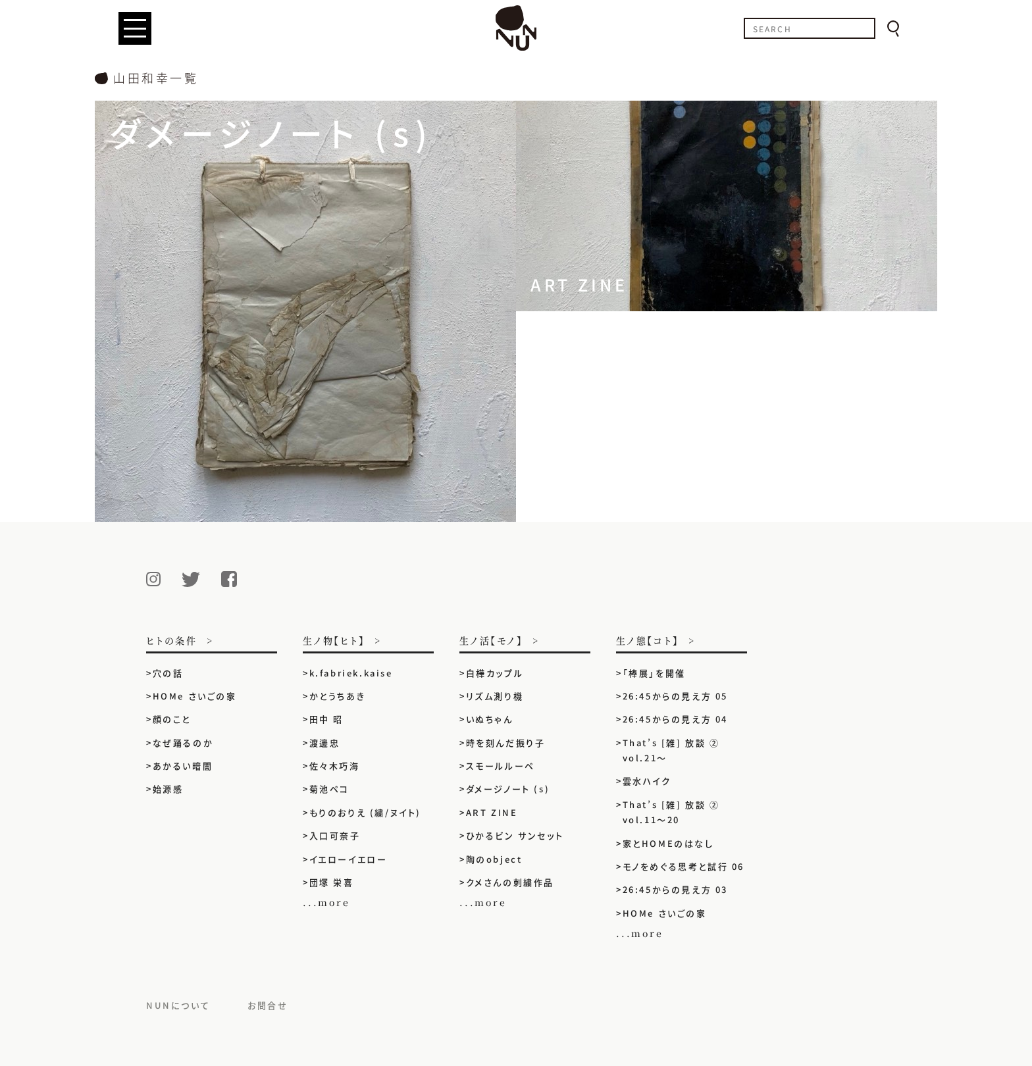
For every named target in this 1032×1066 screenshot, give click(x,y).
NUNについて (178, 1005)
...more (326, 902)
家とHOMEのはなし (668, 843)
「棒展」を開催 (654, 673)
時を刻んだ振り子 (506, 742)
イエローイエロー (348, 859)
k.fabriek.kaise (351, 673)
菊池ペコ (329, 788)
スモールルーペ (500, 765)
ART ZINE (492, 812)
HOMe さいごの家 (195, 696)
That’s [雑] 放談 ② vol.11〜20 (671, 812)
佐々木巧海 (334, 765)
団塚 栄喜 (331, 882)
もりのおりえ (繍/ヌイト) (365, 812)
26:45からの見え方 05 (675, 696)
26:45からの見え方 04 (675, 719)
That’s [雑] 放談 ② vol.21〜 (671, 750)
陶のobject (494, 859)
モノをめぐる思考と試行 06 (683, 866)
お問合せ (267, 1005)
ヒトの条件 (171, 641)
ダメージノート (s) (508, 788)
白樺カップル (495, 673)
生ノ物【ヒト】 (334, 641)
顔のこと (172, 719)
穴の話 (168, 673)
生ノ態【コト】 (647, 641)
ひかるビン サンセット (515, 835)
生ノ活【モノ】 (491, 641)
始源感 (168, 788)
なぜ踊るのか (183, 742)
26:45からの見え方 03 (675, 889)
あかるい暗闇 (183, 765)
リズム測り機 (495, 696)
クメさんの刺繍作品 (515, 882)
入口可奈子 (335, 835)
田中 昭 (326, 719)
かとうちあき (337, 696)
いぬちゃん (489, 719)
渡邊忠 (324, 742)
